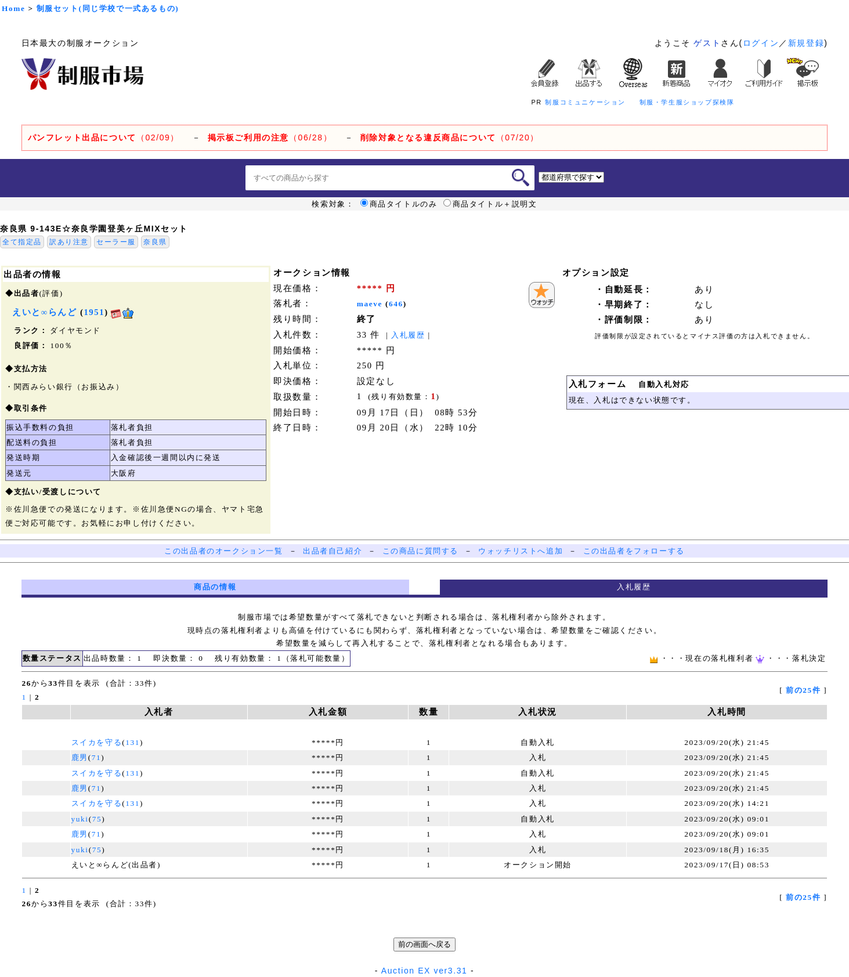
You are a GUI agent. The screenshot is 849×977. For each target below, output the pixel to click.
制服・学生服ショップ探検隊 (687, 102)
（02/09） (103, 137)
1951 (94, 312)
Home (13, 8)
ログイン (761, 43)
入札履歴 (408, 335)
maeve (369, 303)
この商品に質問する (420, 551)
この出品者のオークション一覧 (223, 551)
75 (97, 819)
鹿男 (79, 757)
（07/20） (449, 137)
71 (97, 757)
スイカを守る (96, 742)
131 (132, 742)
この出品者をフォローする (634, 551)
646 (396, 303)
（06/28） (270, 137)
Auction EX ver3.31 (424, 970)
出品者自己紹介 (332, 551)
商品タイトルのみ (399, 204)
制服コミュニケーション (585, 102)
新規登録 (806, 43)
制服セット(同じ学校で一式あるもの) (108, 8)
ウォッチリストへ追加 (520, 551)
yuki (80, 819)
